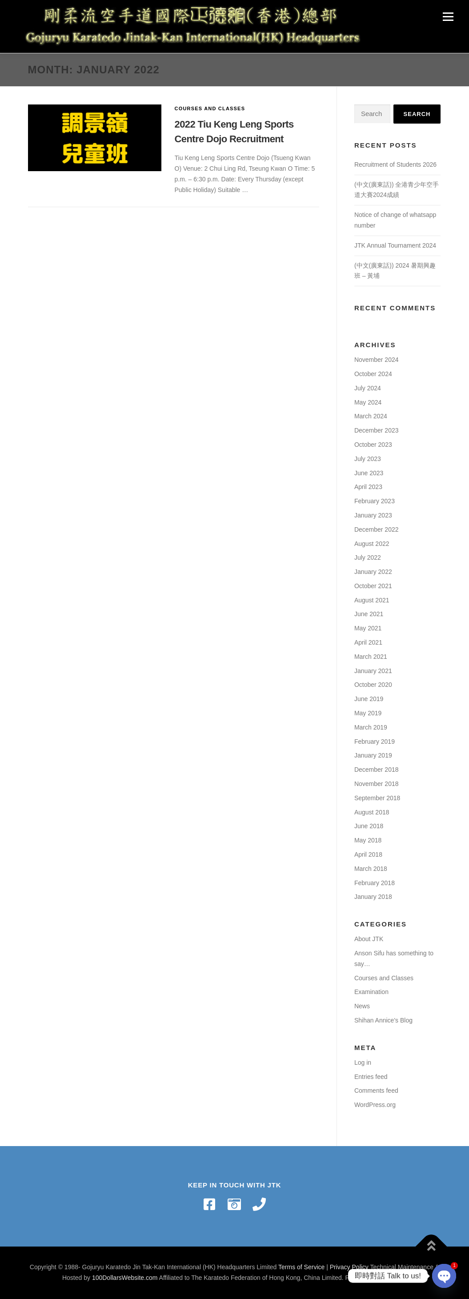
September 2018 (377, 798)
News (362, 1006)
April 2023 (368, 486)
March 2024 (370, 416)
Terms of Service (301, 1267)
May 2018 (367, 840)
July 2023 (367, 458)
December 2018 (376, 769)
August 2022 (371, 543)
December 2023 (376, 430)
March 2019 (370, 727)
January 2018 (373, 896)
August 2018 (371, 812)
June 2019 (368, 698)
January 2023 (373, 515)
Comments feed (376, 1090)
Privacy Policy (349, 1267)
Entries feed (371, 1076)
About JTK (368, 938)
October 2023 (373, 444)
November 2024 (376, 359)
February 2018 (374, 882)
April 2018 (368, 854)
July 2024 (367, 388)
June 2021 (368, 613)
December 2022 (376, 529)
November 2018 (376, 783)
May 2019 (367, 713)
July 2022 (367, 557)
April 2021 (368, 642)
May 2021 (367, 628)
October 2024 (373, 373)
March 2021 (370, 656)
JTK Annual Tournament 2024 (395, 245)
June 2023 (368, 473)
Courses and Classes (210, 108)
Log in (362, 1062)
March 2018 (370, 868)
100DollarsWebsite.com (125, 1277)
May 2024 (367, 402)
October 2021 (373, 585)
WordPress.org (375, 1104)
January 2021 (373, 670)
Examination (371, 991)
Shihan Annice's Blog (383, 1020)
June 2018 (368, 826)
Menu (448, 16)
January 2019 (373, 755)
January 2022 (373, 571)
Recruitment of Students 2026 (395, 164)
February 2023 (374, 501)
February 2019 (374, 741)
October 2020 (373, 684)
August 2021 (371, 600)
